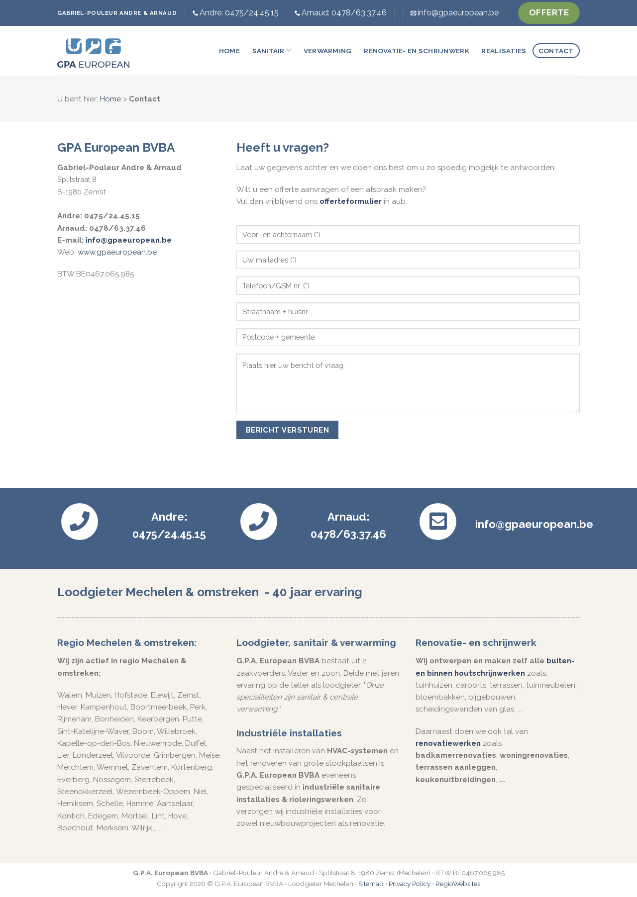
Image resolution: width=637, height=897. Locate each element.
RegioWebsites (457, 884)
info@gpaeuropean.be (458, 12)
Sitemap (371, 884)
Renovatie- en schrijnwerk (416, 51)
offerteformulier (350, 201)
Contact (556, 51)
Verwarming (328, 51)
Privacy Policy (409, 884)
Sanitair (272, 50)
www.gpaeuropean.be (117, 252)
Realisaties (503, 51)
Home (229, 51)
